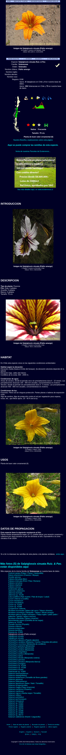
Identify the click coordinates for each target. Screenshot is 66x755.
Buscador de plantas (38, 724)
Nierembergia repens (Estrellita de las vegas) (25, 620)
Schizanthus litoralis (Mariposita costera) (24, 658)
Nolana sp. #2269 (15, 622)
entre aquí (60, 554)
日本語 (34, 734)
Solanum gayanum (15, 679)
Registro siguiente (39, 727)
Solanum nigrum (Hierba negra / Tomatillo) (24, 693)
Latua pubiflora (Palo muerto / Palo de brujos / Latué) (28, 597)
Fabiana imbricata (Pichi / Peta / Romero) (24, 581)
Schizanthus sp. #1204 (17, 666)
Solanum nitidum (14, 695)
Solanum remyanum (16, 701)
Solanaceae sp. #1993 (17, 671)
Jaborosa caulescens (16, 591)
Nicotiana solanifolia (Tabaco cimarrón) (23, 618)
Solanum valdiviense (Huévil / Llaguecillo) (24, 717)
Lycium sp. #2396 (15, 607)
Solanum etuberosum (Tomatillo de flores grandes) (27, 677)
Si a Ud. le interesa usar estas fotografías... (33, 744)
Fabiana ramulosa (15, 583)
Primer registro (13, 727)
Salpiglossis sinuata (16, 636)
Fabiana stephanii (15, 585)
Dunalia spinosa (14, 577)
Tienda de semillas (53, 724)
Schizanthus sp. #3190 (17, 668)
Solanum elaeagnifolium (17, 675)
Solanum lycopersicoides (18, 685)
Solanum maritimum (16, 691)
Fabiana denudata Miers (17, 579)
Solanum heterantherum (17, 681)
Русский (44, 732)
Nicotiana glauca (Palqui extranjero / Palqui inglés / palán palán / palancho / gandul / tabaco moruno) (33, 615)
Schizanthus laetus (15, 656)
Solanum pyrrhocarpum (17, 699)
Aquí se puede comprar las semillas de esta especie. (33, 145)
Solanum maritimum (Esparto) (19, 689)
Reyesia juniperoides (16, 628)
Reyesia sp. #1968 (15, 632)
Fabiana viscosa (14, 587)
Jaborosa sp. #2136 (16, 595)
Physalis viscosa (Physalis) (18, 624)
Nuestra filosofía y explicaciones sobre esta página (33, 140)
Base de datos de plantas (21, 724)
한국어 (27, 734)
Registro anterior (26, 727)
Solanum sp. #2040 (15, 707)
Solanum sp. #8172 (15, 715)
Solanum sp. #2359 (15, 713)
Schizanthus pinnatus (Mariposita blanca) (24, 662)
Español (28, 732)
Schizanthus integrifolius (17, 652)
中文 (39, 734)
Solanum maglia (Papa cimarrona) (21, 687)
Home (8, 724)
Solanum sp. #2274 (15, 709)
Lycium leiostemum (15, 601)
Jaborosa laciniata (15, 593)
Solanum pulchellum (16, 697)
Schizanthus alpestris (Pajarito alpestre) (23, 640)
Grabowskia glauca (15, 589)
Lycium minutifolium (16, 603)
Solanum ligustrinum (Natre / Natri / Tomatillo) (25, 683)
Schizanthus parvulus (16, 660)
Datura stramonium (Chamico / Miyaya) (23, 575)
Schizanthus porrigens (16, 664)
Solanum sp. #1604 (15, 705)
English (21, 732)
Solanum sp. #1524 (15, 703)
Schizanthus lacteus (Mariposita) (20, 654)
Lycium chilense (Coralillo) (18, 599)
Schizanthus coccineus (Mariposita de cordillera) (27, 644)
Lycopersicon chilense (16, 609)
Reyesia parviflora (15, 630)
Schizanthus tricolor (16, 670)
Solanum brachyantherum (18, 673)
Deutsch (36, 732)
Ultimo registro (52, 727)
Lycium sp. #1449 (15, 605)
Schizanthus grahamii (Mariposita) (21, 646)
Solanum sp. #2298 (15, 711)
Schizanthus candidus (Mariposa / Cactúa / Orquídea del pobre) (33, 642)
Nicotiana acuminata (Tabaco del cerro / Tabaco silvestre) (30, 610)
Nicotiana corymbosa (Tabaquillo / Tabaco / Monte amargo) (31, 612)
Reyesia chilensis (15, 626)
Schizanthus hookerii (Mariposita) (21, 648)
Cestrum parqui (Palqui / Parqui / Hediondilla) (25, 573)
